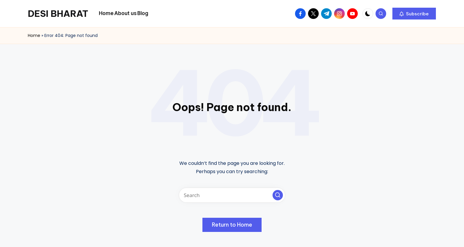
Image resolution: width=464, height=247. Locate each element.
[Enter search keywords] (232, 195)
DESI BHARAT (58, 13)
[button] (414, 13)
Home (34, 35)
